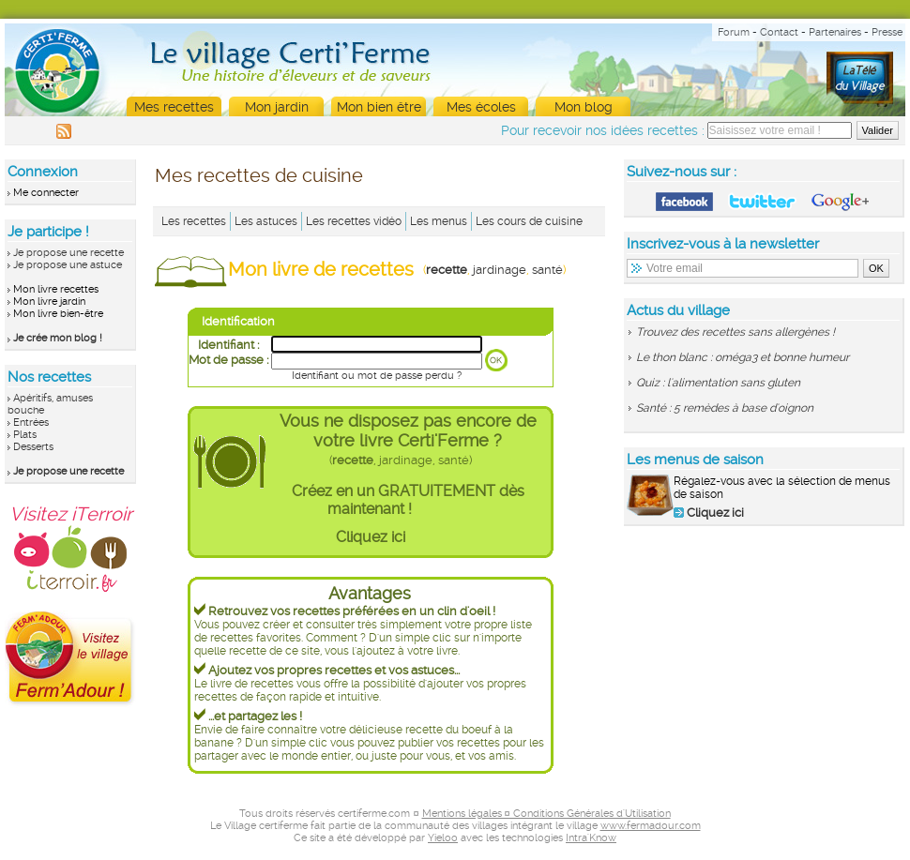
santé (547, 270)
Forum (734, 32)
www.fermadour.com (650, 826)
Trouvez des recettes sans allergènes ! (735, 332)
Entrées (31, 422)
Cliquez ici (370, 537)
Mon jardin (277, 106)
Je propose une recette (68, 253)
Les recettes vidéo (354, 221)
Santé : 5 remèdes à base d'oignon (724, 408)
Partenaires (835, 32)
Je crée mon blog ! (57, 338)
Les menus (438, 221)
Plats (25, 435)
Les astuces (266, 221)
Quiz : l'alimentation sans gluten (718, 382)
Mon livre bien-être (58, 314)
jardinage (499, 270)
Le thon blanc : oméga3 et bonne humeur (742, 357)
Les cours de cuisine (529, 221)
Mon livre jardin (49, 301)
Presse (887, 32)
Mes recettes (174, 106)
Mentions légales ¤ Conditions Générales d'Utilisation (546, 813)
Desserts (33, 447)
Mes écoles (481, 106)
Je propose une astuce (67, 265)
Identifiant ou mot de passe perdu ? (377, 376)
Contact (779, 32)
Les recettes (193, 221)
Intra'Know (591, 838)
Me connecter (46, 193)
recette (446, 270)
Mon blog (583, 106)
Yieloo (443, 838)
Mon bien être (379, 106)
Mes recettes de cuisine (259, 175)
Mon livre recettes (56, 289)
